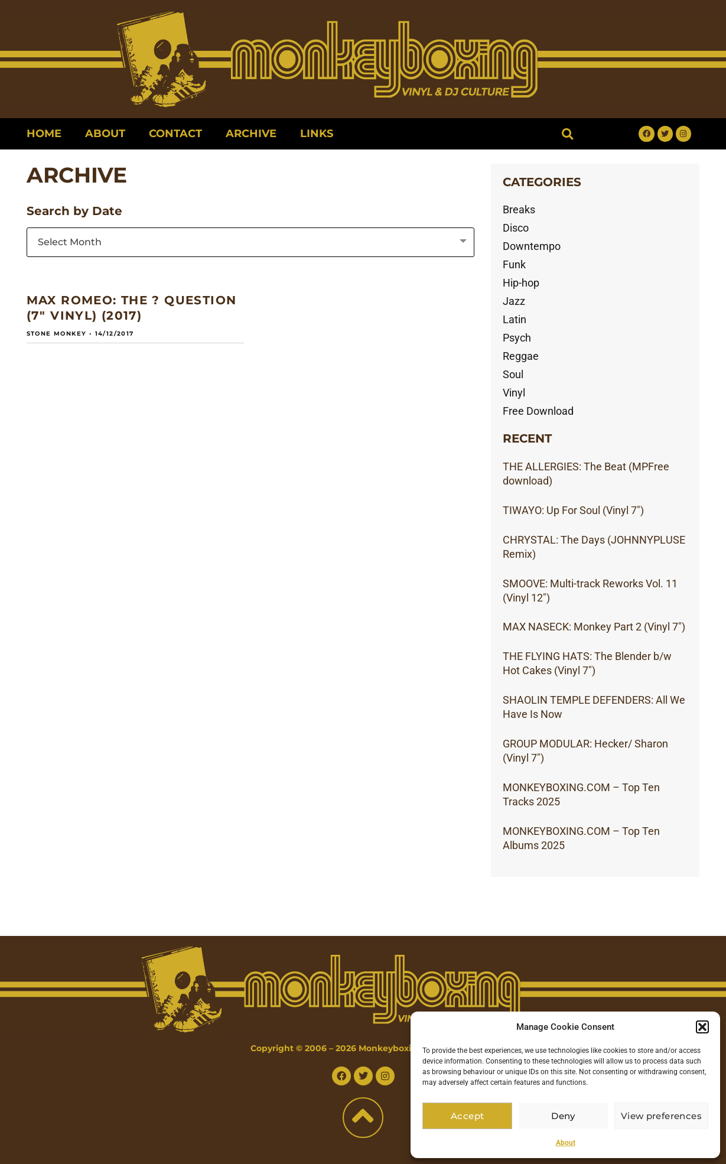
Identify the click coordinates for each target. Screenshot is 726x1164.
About (565, 1143)
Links (316, 133)
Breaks (519, 209)
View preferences (662, 1115)
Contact (175, 133)
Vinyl (514, 392)
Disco (516, 228)
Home (44, 133)
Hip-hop (521, 283)
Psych (517, 337)
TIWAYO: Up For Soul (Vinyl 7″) (573, 510)
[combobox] (251, 242)
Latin (514, 319)
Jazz (514, 301)
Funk (514, 264)
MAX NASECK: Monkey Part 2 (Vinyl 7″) (594, 626)
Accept (468, 1115)
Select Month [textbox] (70, 242)
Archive (251, 133)
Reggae (521, 356)
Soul (513, 374)
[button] (702, 1027)
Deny (565, 1115)
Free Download (538, 411)
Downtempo (532, 246)
